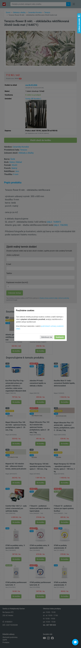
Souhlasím (60, 337)
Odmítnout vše (46, 337)
